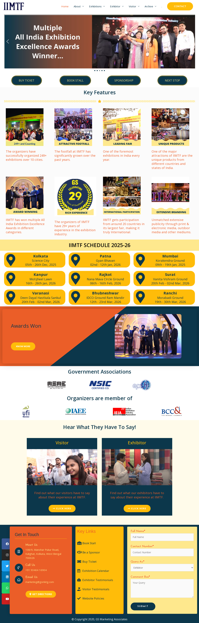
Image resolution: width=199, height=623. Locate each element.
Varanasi (40, 292)
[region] (99, 43)
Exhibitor (115, 6)
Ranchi (170, 292)
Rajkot (105, 274)
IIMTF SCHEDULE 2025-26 (99, 245)
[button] (7, 41)
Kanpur (41, 274)
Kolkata (40, 255)
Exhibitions (95, 6)
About (77, 6)
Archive (149, 6)
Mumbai (170, 255)
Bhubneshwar (105, 292)
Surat (170, 274)
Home (65, 6)
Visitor (132, 6)
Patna (105, 255)
